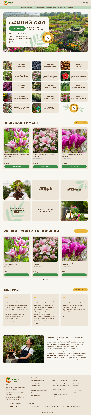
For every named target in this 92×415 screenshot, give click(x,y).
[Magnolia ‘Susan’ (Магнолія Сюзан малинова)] (74, 140)
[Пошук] (84, 2)
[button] (16, 166)
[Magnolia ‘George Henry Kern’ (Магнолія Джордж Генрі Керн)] (16, 140)
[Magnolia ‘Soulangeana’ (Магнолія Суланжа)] (45, 140)
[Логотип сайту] (8, 2)
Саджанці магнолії (9, 158)
